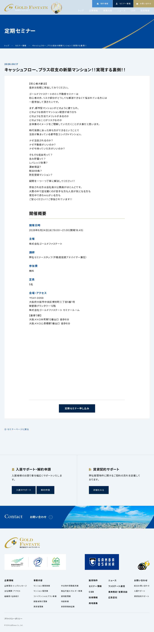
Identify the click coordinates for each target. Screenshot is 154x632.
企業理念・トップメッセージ (15, 586)
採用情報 (145, 11)
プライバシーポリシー (13, 619)
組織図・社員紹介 (11, 596)
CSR (133, 11)
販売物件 (93, 580)
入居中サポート (23, 490)
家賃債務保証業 (68, 606)
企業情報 (93, 11)
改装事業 (65, 601)
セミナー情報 (95, 586)
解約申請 (45, 490)
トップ (81, 11)
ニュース (121, 11)
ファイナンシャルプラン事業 (45, 596)
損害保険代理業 (40, 601)
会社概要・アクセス (12, 591)
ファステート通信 (116, 586)
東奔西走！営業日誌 (118, 592)
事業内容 (107, 11)
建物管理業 (66, 596)
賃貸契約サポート (141, 596)
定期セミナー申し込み (77, 408)
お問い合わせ (38, 517)
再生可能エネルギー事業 (71, 591)
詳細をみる (98, 490)
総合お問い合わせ (142, 586)
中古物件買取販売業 (70, 586)
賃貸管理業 (38, 606)
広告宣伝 (112, 597)
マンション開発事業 (42, 586)
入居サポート (139, 591)
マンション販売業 (41, 591)
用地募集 (93, 603)
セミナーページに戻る (18, 429)
